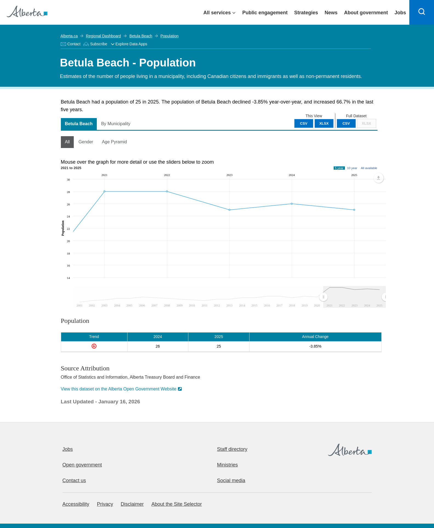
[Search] (421, 12)
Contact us (74, 480)
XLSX (366, 123)
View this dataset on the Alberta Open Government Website (119, 389)
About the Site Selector (176, 504)
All (67, 141)
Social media (231, 480)
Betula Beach (140, 36)
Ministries (227, 465)
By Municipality (116, 123)
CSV (346, 123)
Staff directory (232, 449)
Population (169, 36)
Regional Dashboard (103, 36)
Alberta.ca (69, 36)
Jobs (68, 449)
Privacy (105, 504)
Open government (82, 465)
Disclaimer (132, 504)
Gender (85, 141)
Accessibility (76, 504)
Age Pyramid (114, 141)
